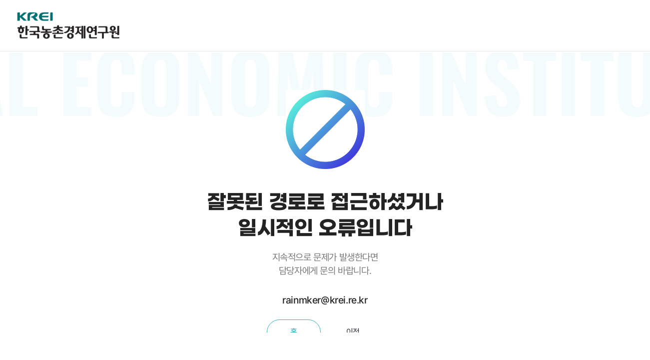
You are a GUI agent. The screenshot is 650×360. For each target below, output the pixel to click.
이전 (353, 331)
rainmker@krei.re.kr (324, 300)
